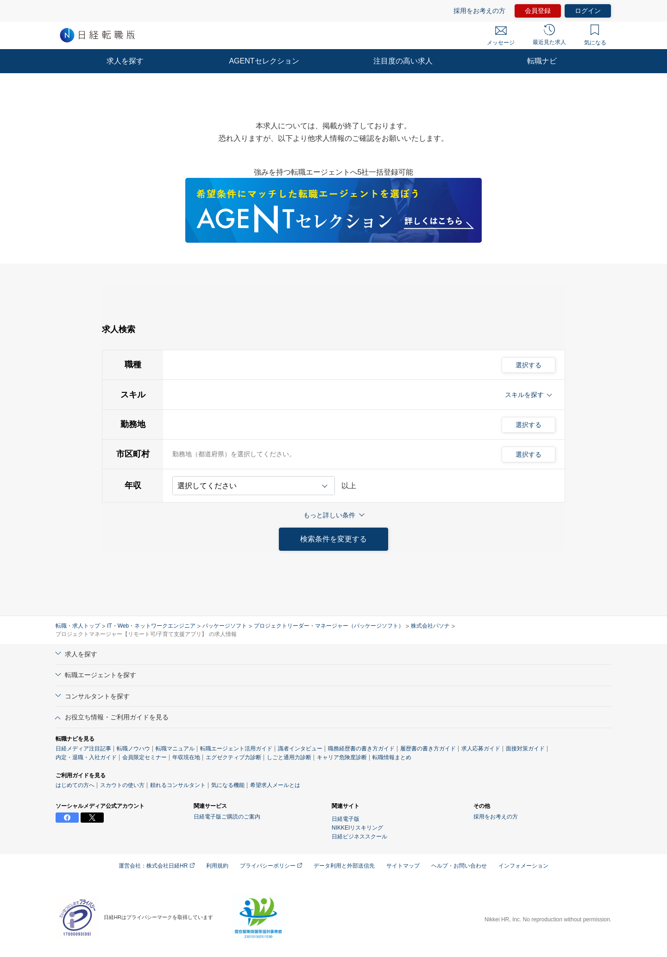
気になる (595, 35)
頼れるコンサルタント (178, 785)
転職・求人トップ (78, 626)
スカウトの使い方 (122, 785)
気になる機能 (228, 785)
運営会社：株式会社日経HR (157, 866)
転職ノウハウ (133, 748)
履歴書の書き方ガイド (428, 748)
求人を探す (125, 61)
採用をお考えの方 (479, 10)
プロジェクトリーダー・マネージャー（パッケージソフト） (329, 626)
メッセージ (501, 36)
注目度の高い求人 (403, 61)
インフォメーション (523, 866)
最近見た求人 (549, 34)
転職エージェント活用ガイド (236, 748)
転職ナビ (542, 61)
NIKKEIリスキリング (357, 828)
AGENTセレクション (264, 61)
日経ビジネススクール (359, 836)
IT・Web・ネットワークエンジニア (151, 626)
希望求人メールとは (275, 785)
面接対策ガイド (525, 748)
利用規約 (217, 866)
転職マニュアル (175, 748)
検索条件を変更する (333, 539)
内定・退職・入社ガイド (86, 757)
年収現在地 (186, 757)
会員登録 (538, 10)
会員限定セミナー (144, 757)
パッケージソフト (224, 626)
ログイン (588, 10)
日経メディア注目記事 (83, 748)
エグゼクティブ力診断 (233, 757)
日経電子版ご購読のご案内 (227, 816)
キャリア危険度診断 (342, 757)
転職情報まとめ (391, 757)
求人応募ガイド (480, 748)
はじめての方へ (75, 785)
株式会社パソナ (430, 626)
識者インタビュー (300, 748)
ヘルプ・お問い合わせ (459, 866)
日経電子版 (345, 819)
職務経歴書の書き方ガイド (361, 748)
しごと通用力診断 (289, 757)
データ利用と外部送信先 (344, 866)
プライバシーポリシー (271, 866)
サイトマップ (403, 866)
